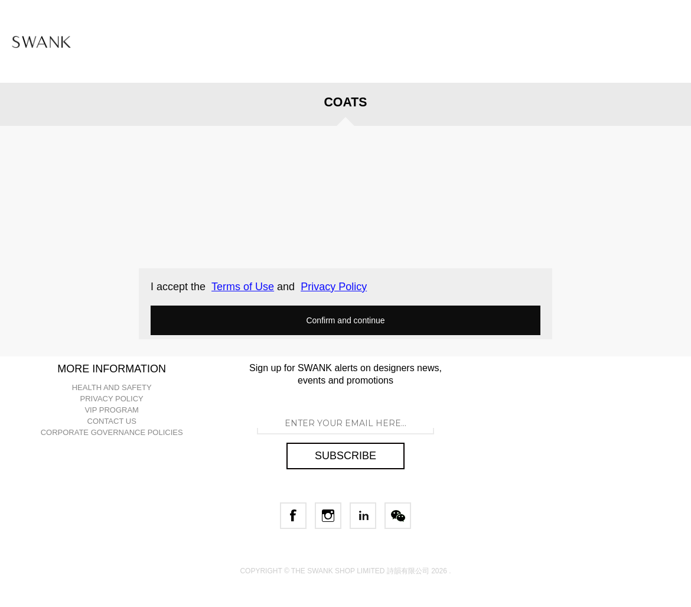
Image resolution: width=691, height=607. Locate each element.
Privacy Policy (334, 287)
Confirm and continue (345, 320)
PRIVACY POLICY (112, 398)
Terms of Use (242, 287)
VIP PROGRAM (111, 409)
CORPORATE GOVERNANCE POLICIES (112, 432)
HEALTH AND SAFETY (112, 387)
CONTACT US (111, 421)
